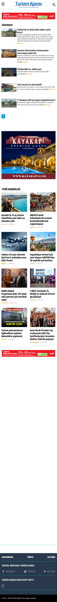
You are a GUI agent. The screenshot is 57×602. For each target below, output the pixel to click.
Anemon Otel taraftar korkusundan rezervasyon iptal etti (33, 51)
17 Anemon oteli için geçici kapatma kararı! (36, 100)
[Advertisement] (28, 452)
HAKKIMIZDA (7, 557)
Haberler (20, 43)
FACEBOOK (8, 571)
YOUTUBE (49, 571)
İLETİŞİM (51, 557)
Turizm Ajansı (16, 598)
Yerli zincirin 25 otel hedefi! (29, 84)
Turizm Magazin (34, 342)
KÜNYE (30, 557)
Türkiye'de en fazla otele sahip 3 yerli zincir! (33, 31)
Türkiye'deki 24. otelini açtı (29, 69)
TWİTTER (29, 571)
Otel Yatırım (5, 303)
